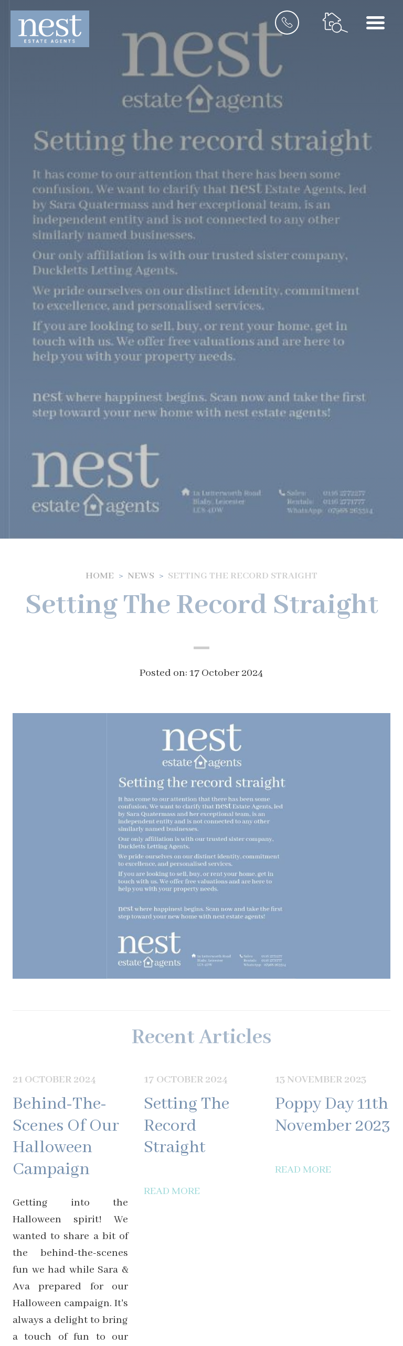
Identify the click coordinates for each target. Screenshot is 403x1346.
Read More (172, 1191)
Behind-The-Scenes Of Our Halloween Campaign (66, 1136)
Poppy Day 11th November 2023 (332, 1115)
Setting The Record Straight (186, 1126)
